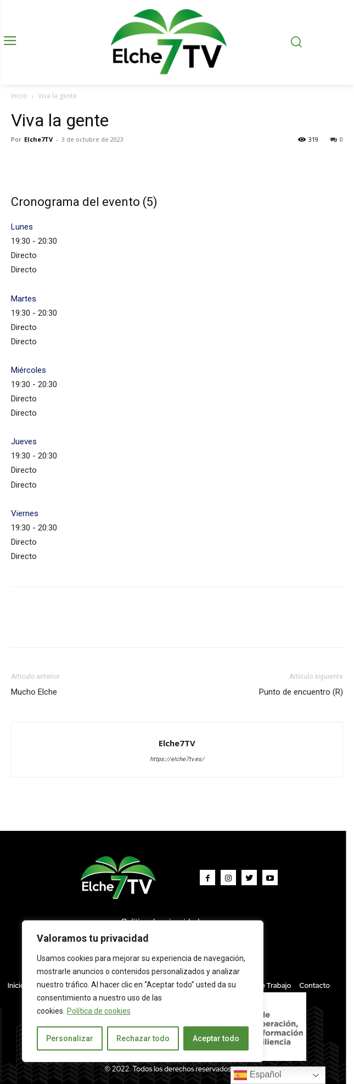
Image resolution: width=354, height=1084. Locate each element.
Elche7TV (38, 139)
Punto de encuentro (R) (301, 692)
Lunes (22, 227)
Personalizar (69, 1038)
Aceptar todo (216, 1038)
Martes (23, 299)
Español (257, 1075)
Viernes (24, 513)
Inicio (19, 95)
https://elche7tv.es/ (177, 759)
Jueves (24, 441)
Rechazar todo (143, 1038)
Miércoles (28, 370)
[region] (142, 991)
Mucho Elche (34, 692)
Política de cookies (99, 1011)
